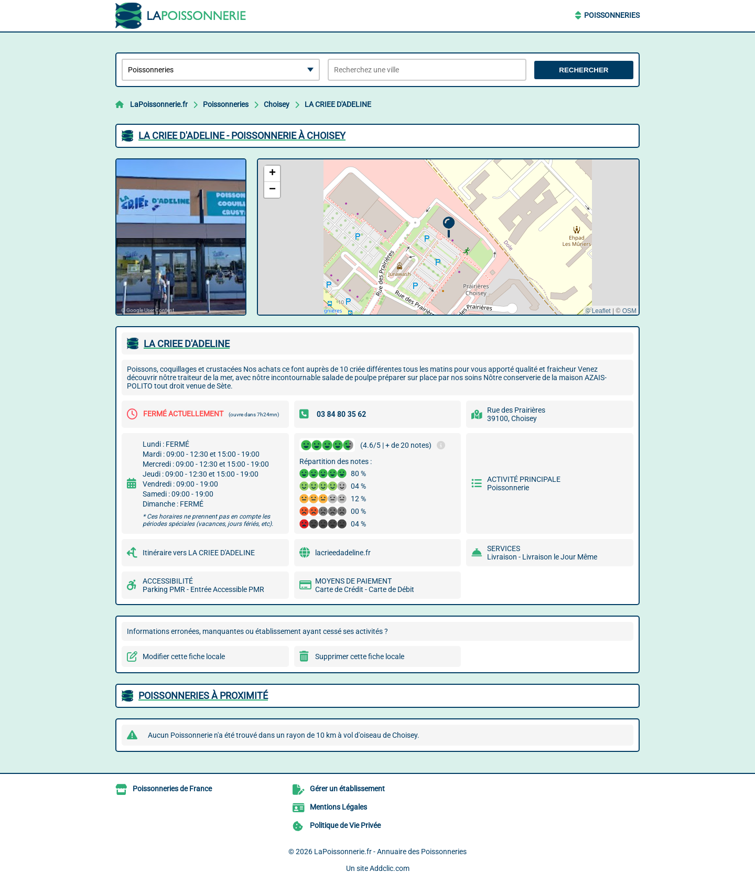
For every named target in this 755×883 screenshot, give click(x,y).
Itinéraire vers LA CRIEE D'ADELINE (199, 552)
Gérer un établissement (347, 788)
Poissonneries (612, 15)
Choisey (276, 104)
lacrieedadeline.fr (343, 552)
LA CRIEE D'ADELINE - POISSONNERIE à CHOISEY (242, 135)
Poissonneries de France (172, 788)
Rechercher (583, 70)
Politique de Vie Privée (345, 825)
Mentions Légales (338, 807)
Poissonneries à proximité (203, 695)
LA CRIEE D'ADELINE (338, 104)
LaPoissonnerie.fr (159, 104)
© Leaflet (597, 311)
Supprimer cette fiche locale (359, 656)
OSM (629, 311)
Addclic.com (389, 868)
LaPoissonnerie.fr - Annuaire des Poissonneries (390, 851)
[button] (448, 227)
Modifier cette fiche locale (184, 656)
